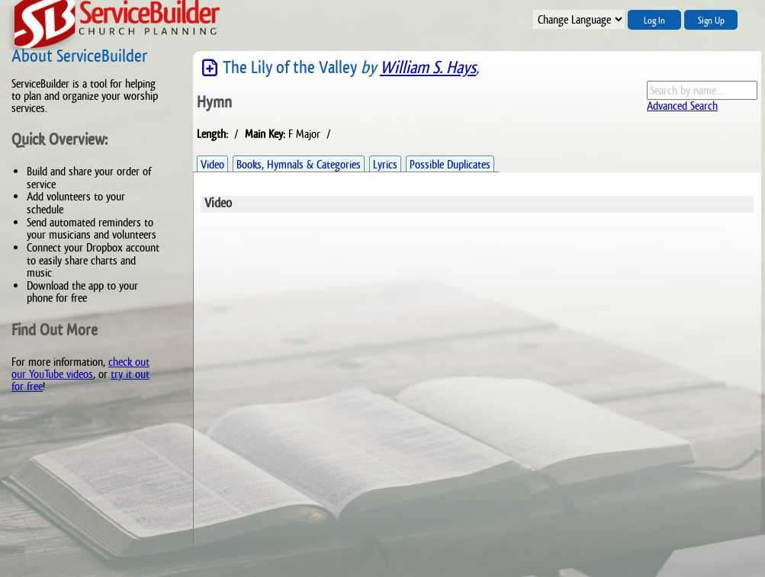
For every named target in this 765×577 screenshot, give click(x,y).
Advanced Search (682, 105)
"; (579, 19)
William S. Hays (428, 67)
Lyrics (385, 164)
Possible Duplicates (450, 164)
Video (212, 164)
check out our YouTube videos (80, 367)
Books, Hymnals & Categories (298, 164)
